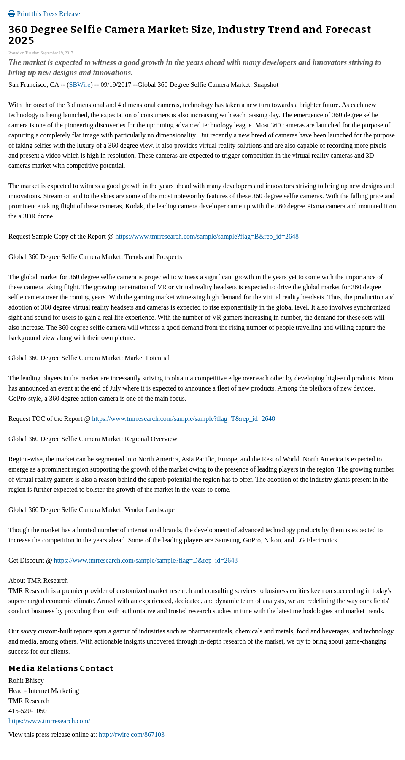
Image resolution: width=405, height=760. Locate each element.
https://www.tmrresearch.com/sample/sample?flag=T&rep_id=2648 (183, 418)
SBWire (80, 84)
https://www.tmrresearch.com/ (49, 721)
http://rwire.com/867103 (132, 734)
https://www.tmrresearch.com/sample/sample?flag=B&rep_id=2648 (207, 236)
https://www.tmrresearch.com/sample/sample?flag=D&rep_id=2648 (146, 560)
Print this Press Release (44, 13)
